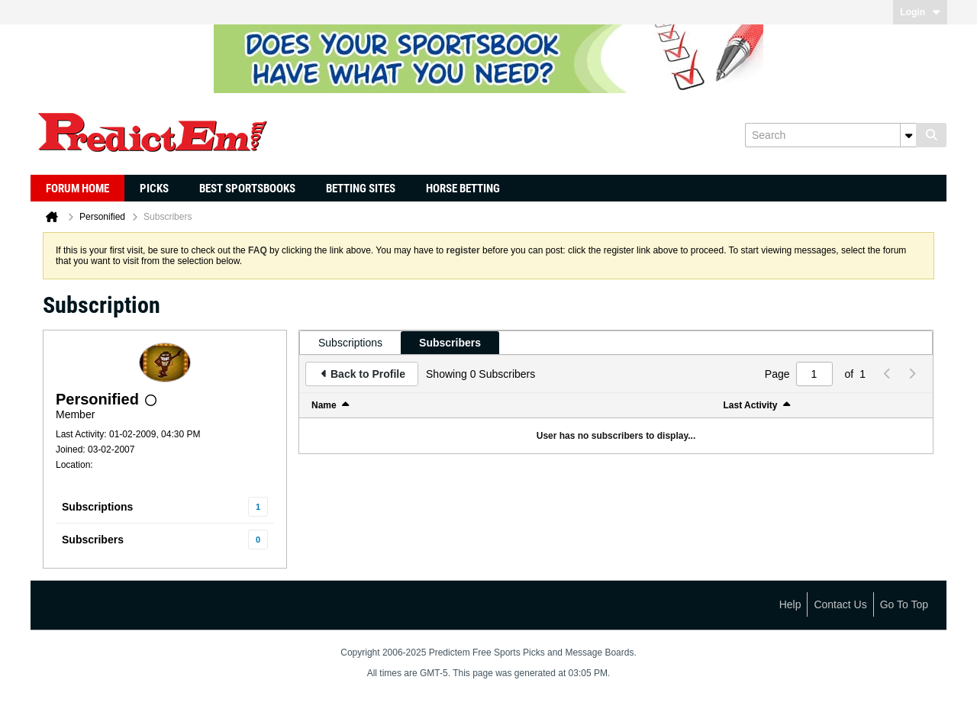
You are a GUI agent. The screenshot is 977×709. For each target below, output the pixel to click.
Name (324, 405)
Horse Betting (463, 188)
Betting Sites (360, 188)
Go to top (904, 604)
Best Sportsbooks (247, 188)
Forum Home (77, 188)
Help (790, 604)
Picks (154, 188)
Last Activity (751, 405)
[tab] (350, 342)
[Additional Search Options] (908, 135)
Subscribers (93, 539)
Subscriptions (97, 507)
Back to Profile (368, 374)
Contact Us (840, 604)
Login (920, 12)
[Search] (830, 135)
